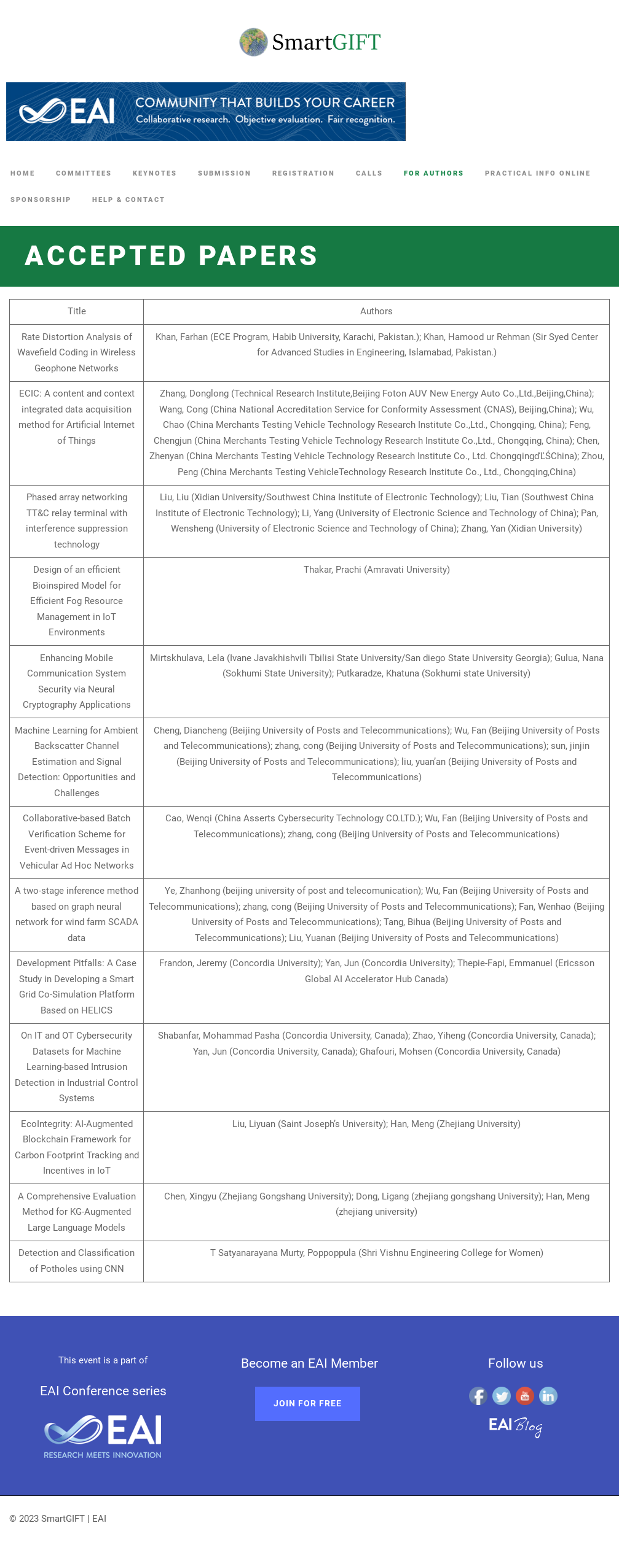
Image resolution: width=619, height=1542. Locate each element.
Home (22, 173)
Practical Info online (538, 173)
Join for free (308, 1403)
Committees (84, 173)
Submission (224, 173)
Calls (369, 173)
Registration (303, 173)
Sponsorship (40, 200)
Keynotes (155, 173)
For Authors (434, 173)
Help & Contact (128, 200)
